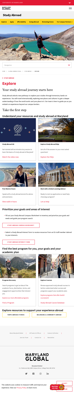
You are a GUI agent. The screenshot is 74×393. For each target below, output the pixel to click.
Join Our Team (24, 337)
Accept (64, 383)
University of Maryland (12, 2)
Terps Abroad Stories (16, 315)
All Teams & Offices (35, 333)
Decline (64, 389)
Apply (12, 22)
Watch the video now (10, 157)
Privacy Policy (21, 388)
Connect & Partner (53, 333)
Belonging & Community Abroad (49, 315)
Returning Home (48, 22)
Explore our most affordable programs (15, 298)
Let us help (45, 201)
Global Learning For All (14, 71)
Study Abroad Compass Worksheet (21, 225)
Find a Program (8, 303)
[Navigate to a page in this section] (37, 65)
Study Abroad (12, 15)
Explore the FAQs (47, 157)
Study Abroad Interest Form (18, 242)
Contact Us (38, 337)
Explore (4, 22)
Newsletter (51, 337)
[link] (18, 139)
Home (3, 71)
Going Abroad (34, 22)
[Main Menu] (70, 8)
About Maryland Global (16, 333)
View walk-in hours (9, 201)
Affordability (21, 22)
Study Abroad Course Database (52, 303)
